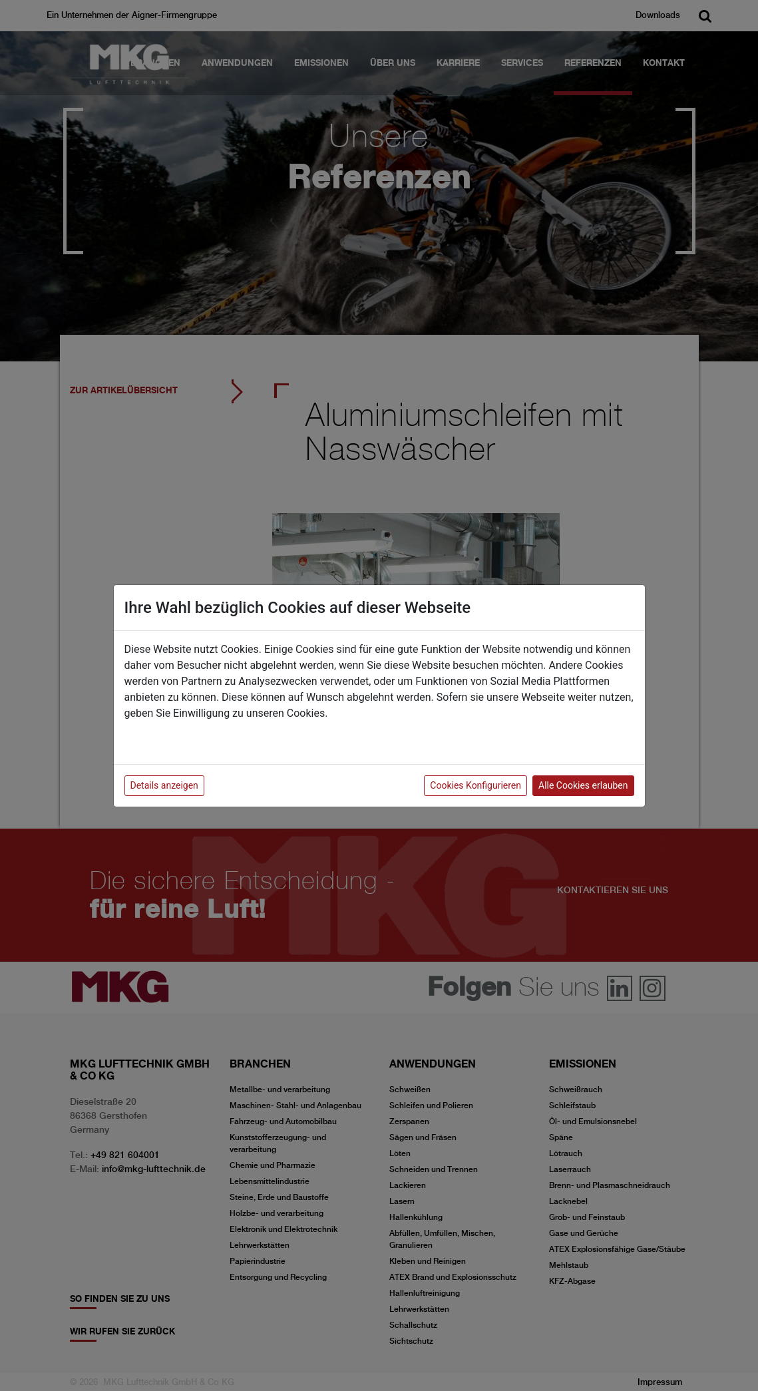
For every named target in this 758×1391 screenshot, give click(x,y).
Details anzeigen (164, 785)
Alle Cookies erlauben (583, 785)
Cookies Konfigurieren (475, 785)
